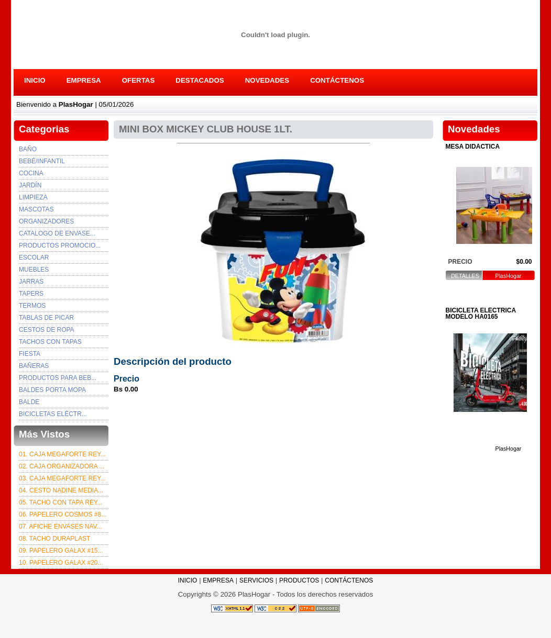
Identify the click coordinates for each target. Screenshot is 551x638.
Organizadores (46, 221)
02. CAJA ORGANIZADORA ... (61, 466)
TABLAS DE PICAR (46, 318)
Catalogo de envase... (57, 233)
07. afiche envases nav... (60, 526)
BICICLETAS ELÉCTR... (53, 414)
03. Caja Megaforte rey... (62, 478)
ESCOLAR (34, 257)
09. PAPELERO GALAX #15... (61, 550)
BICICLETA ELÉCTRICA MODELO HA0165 (481, 313)
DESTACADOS (199, 80)
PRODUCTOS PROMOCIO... (60, 245)
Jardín (30, 185)
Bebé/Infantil (42, 161)
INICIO (35, 80)
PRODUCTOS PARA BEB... (57, 378)
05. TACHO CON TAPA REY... (60, 502)
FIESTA (29, 354)
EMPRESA (84, 80)
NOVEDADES (267, 80)
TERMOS (32, 306)
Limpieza (33, 197)
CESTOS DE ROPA (46, 330)
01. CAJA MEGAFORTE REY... (62, 454)
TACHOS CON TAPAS (50, 342)
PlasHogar (508, 276)
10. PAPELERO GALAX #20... (61, 562)
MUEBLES (34, 269)
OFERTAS (138, 80)
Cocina (31, 173)
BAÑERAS (34, 366)
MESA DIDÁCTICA (473, 146)
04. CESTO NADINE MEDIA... (61, 490)
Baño (28, 149)
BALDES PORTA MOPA (52, 390)
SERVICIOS (256, 580)
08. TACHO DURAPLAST (54, 538)
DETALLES (465, 276)
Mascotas (36, 209)
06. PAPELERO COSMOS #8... (62, 514)
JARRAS (31, 281)
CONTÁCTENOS (337, 80)
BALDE (29, 402)
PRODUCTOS (299, 580)
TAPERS (31, 293)
